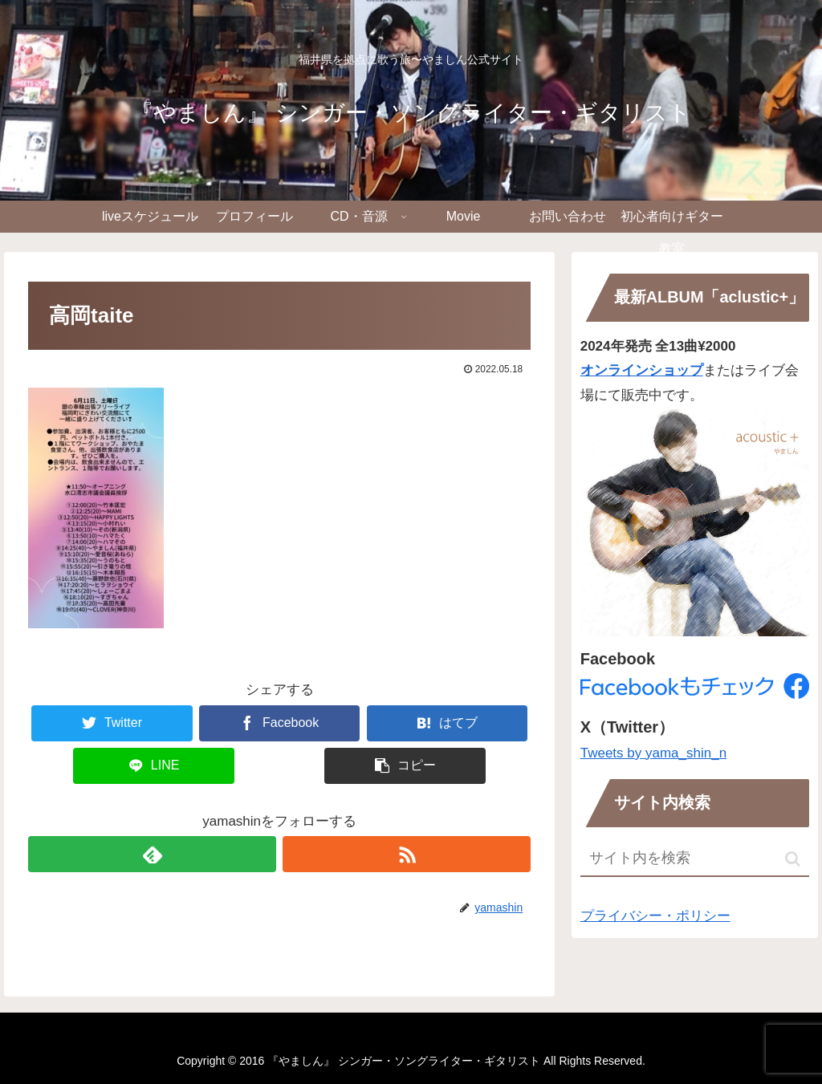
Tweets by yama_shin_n (653, 753)
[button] (793, 859)
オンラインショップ (641, 370)
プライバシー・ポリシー (655, 916)
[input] (694, 859)
